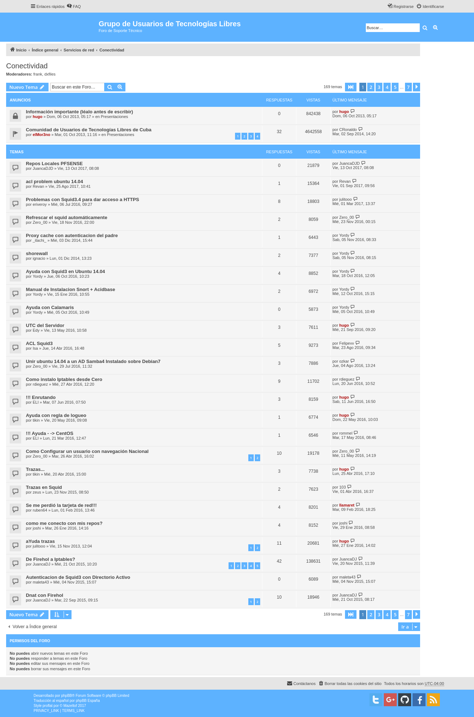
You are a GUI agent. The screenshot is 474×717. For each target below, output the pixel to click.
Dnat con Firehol (44, 595)
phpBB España (88, 701)
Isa (35, 348)
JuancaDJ (41, 564)
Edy (36, 330)
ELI (36, 402)
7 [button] (408, 87)
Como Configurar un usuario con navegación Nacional (87, 451)
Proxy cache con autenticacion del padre (72, 235)
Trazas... (35, 469)
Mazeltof (70, 706)
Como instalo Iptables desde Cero (64, 379)
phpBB (66, 696)
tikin (36, 420)
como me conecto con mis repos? (64, 523)
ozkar (344, 361)
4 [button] (387, 87)
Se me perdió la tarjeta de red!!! (61, 505)
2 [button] (370, 87)
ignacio (39, 258)
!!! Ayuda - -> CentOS (49, 433)
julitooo (345, 199)
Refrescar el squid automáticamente (66, 217)
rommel (346, 433)
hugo (37, 116)
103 (342, 487)
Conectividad (27, 66)
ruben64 (40, 510)
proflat (48, 706)
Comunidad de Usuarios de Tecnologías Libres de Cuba (88, 129)
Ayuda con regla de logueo (56, 415)
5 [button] (395, 87)
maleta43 (41, 582)
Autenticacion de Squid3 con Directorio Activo (78, 577)
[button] (350, 87)
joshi (37, 528)
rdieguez (40, 384)
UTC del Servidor (45, 325)
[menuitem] (73, 6)
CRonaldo (348, 129)
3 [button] (379, 87)
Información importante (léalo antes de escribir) (79, 111)
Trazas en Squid (44, 487)
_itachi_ (39, 240)
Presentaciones (114, 116)
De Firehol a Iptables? (50, 559)
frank (37, 74)
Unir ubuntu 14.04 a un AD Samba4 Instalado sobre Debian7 (93, 361)
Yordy (344, 235)
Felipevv (346, 343)
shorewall (37, 253)
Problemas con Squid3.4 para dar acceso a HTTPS (82, 199)
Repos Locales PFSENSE (54, 163)
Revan (38, 186)
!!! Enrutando (41, 397)
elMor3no (41, 134)
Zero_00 (40, 222)
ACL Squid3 (39, 343)
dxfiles (49, 74)
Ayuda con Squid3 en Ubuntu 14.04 (65, 271)
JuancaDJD (43, 168)
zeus (37, 492)
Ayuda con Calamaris (50, 307)
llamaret (346, 505)
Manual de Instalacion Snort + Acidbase (70, 289)
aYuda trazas (40, 541)
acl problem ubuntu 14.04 (54, 181)
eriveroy (40, 204)
